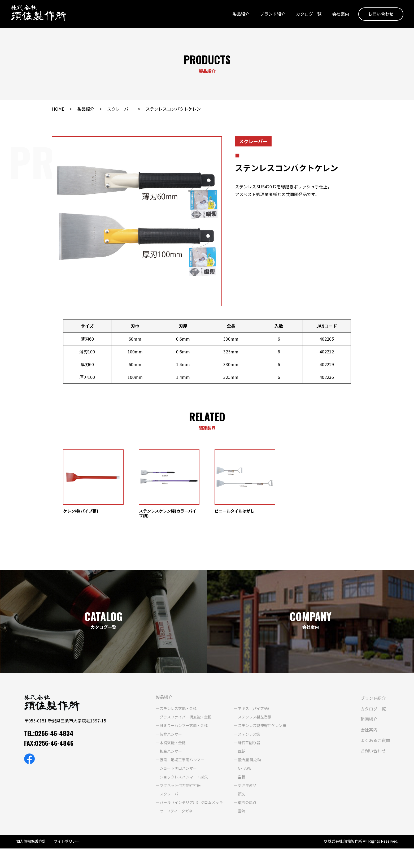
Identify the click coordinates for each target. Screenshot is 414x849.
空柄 (241, 777)
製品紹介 (240, 14)
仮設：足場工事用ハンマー (182, 760)
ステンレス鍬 (249, 734)
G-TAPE (244, 769)
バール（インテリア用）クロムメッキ (191, 802)
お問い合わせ (381, 14)
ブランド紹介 (272, 14)
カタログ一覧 (308, 14)
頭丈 (241, 794)
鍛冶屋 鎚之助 (249, 760)
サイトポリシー (67, 841)
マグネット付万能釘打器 (180, 786)
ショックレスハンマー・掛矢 (184, 777)
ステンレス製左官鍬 (254, 717)
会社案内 (340, 14)
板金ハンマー (171, 751)
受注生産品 (247, 786)
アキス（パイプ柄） (254, 709)
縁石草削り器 (249, 743)
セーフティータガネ (176, 811)
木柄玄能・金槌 (173, 743)
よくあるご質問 (375, 741)
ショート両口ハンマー (178, 769)
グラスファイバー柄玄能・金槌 (186, 717)
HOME (58, 109)
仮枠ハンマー (171, 734)
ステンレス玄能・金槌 (178, 709)
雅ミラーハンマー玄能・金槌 (184, 726)
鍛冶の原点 (247, 802)
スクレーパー (120, 109)
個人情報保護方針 (31, 841)
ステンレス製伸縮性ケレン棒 (262, 726)
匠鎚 (241, 751)
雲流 (241, 811)
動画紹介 (368, 720)
